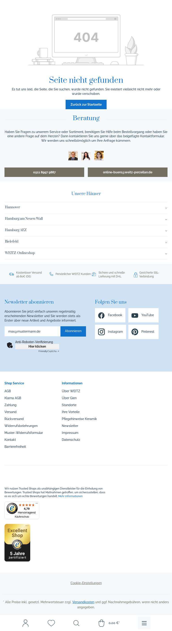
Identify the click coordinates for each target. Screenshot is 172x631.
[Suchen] (76, 623)
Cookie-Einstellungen (86, 583)
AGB (7, 391)
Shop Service (14, 383)
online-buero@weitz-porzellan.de (127, 172)
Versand (10, 412)
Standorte (69, 405)
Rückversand (14, 419)
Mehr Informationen (70, 496)
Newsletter (70, 426)
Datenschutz (71, 440)
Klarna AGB (12, 398)
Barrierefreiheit (15, 446)
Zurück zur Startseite (86, 104)
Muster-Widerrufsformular (23, 433)
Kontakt (10, 440)
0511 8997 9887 (44, 172)
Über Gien (69, 398)
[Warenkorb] (108, 623)
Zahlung (10, 405)
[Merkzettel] (51, 623)
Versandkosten (83, 602)
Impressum (70, 433)
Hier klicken (37, 346)
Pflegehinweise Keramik (79, 419)
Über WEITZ (71, 391)
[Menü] (144, 623)
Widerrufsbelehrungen (21, 426)
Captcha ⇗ (49, 351)
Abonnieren (73, 331)
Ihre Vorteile (71, 412)
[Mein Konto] (26, 623)
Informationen (72, 383)
